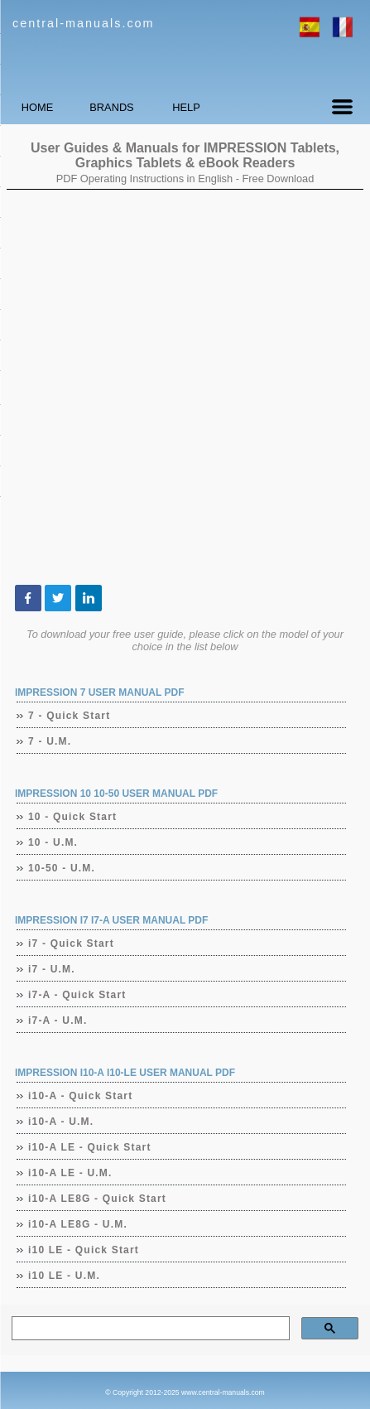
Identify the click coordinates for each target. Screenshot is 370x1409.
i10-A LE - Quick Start (90, 1147)
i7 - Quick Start (71, 943)
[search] (149, 1328)
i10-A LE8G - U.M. (78, 1224)
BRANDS (111, 107)
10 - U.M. (53, 842)
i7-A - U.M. (58, 1020)
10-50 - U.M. (62, 868)
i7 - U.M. (52, 969)
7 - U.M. (50, 741)
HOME (37, 107)
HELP (185, 107)
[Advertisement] (185, 387)
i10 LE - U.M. (64, 1275)
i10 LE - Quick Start (84, 1250)
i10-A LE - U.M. (71, 1173)
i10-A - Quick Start (80, 1096)
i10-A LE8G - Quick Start (97, 1198)
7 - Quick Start (69, 715)
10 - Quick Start (73, 817)
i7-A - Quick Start (78, 995)
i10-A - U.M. (61, 1121)
